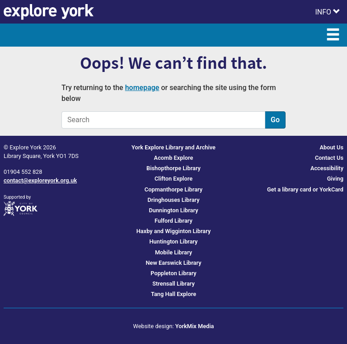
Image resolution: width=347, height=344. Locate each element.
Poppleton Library (173, 273)
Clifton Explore (173, 178)
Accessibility (326, 168)
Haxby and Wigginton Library (173, 231)
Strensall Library (173, 283)
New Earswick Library (174, 262)
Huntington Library (174, 241)
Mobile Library (173, 252)
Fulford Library (173, 220)
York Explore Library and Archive (173, 147)
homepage (142, 87)
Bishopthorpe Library (173, 168)
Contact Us (329, 157)
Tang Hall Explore (173, 294)
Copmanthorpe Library (173, 189)
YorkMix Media (194, 326)
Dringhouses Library (173, 199)
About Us (331, 147)
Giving (335, 178)
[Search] (163, 120)
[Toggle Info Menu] (327, 12)
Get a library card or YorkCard (305, 189)
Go (275, 119)
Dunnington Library (173, 210)
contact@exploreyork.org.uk (40, 180)
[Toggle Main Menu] (333, 35)
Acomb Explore (173, 157)
